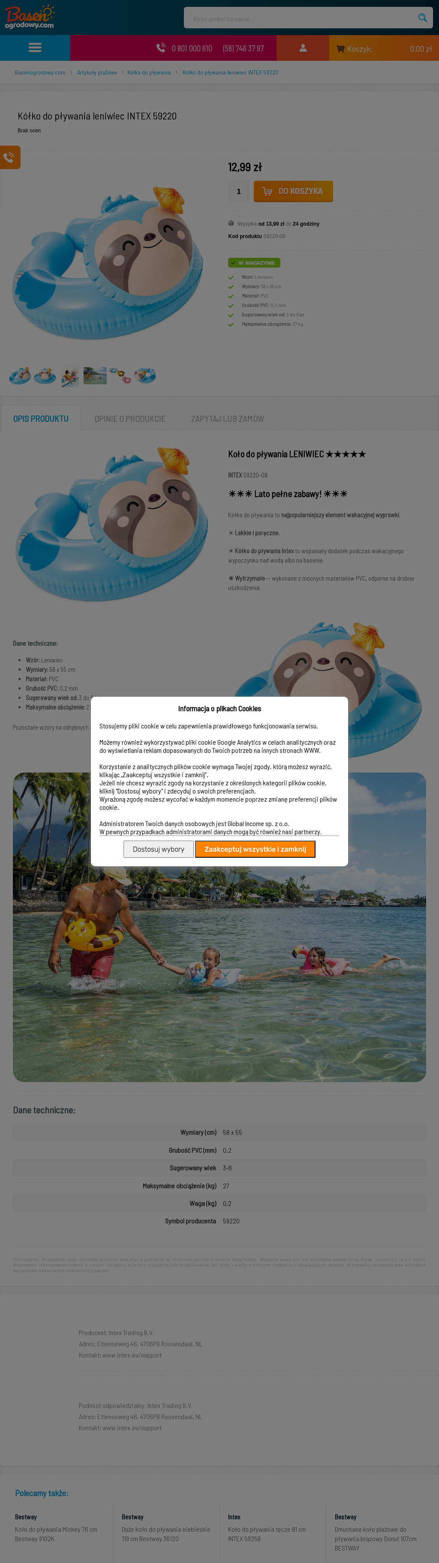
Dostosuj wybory (158, 849)
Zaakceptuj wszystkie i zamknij (255, 849)
